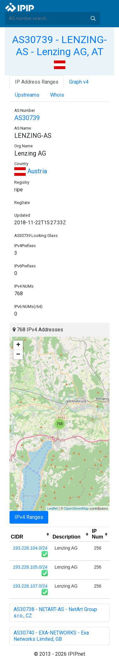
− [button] (18, 355)
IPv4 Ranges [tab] (29, 517)
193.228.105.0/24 (30, 567)
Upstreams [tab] (27, 95)
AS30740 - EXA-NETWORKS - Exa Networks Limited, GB (51, 636)
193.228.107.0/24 (30, 586)
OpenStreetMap (76, 508)
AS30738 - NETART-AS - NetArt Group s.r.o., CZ (55, 612)
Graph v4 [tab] (79, 82)
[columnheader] (30, 534)
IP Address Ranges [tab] (36, 82)
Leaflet (52, 508)
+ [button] (18, 345)
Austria (30, 171)
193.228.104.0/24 (30, 548)
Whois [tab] (57, 95)
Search (92, 18)
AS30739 (27, 118)
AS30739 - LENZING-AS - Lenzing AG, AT (59, 46)
